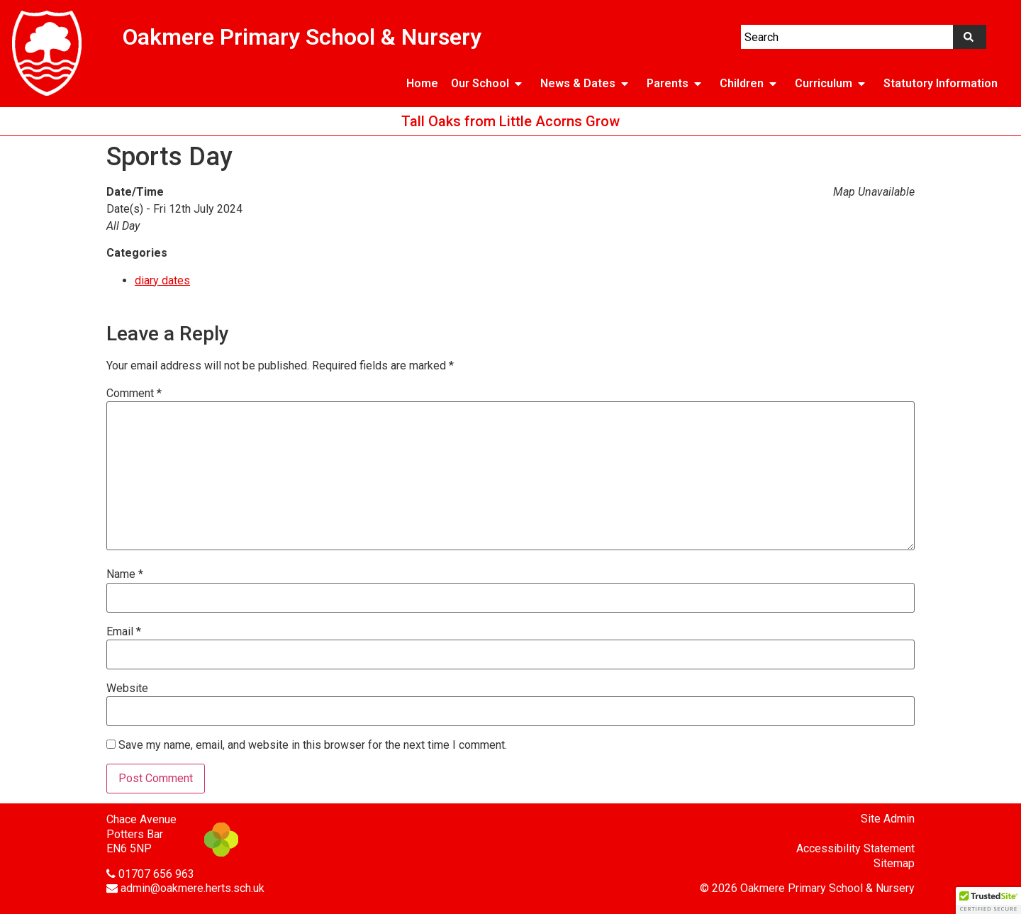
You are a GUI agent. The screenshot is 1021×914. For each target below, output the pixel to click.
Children (751, 83)
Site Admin (888, 818)
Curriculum (833, 83)
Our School (489, 83)
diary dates (162, 280)
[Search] (969, 37)
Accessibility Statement (855, 848)
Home (422, 83)
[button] (988, 900)
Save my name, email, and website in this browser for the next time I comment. (312, 745)
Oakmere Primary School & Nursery (302, 36)
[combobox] (847, 37)
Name (124, 574)
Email (123, 631)
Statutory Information (940, 83)
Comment (134, 393)
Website (127, 688)
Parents (677, 83)
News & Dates (587, 83)
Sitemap (894, 863)
